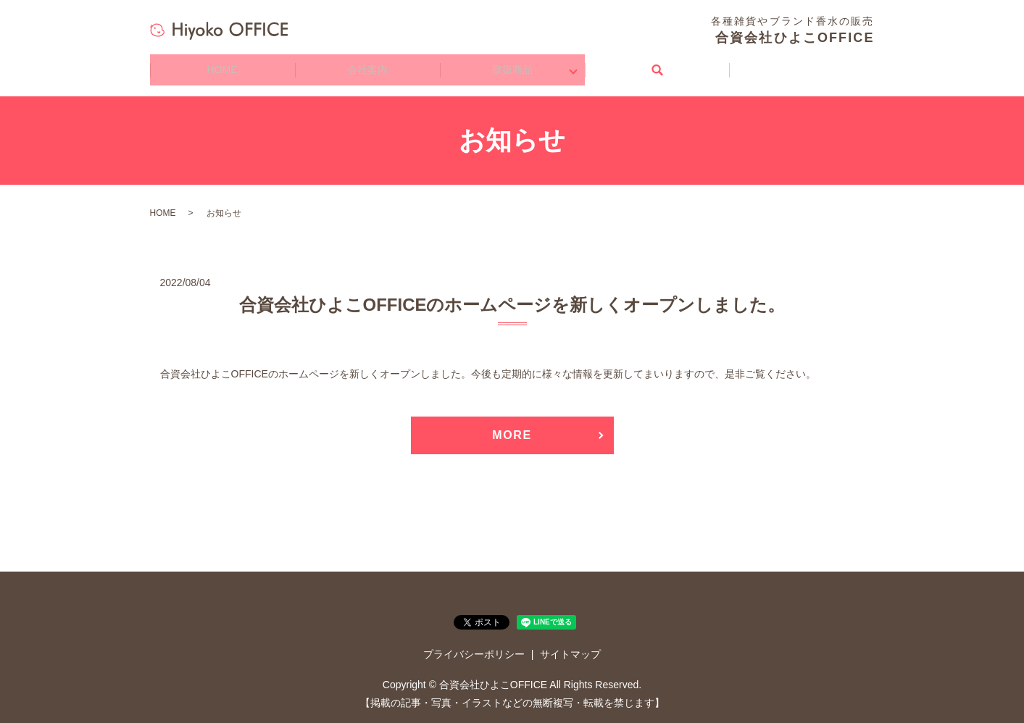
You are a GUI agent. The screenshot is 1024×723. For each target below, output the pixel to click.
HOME (222, 65)
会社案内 (367, 65)
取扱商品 (512, 65)
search (657, 65)
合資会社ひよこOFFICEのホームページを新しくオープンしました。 (512, 294)
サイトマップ (570, 645)
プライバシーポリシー (474, 645)
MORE (511, 425)
